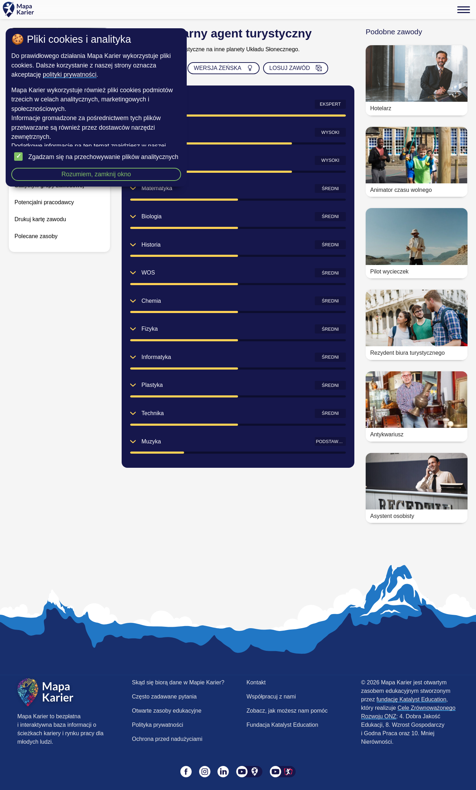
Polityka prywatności (157, 725)
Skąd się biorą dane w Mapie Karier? (178, 682)
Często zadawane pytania (164, 697)
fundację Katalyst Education (411, 699)
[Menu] (463, 9)
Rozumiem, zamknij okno (96, 174)
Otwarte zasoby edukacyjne (167, 711)
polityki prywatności (70, 74)
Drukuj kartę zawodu (40, 219)
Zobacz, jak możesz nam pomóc (286, 711)
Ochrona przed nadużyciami (167, 739)
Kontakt (256, 682)
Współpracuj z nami (271, 697)
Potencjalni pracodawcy (44, 202)
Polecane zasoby (36, 236)
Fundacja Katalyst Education (282, 725)
